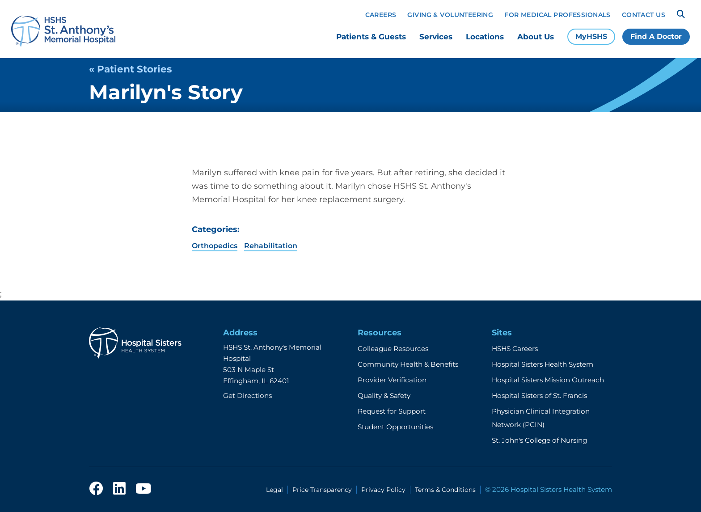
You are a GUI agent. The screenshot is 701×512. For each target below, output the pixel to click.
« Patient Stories (130, 69)
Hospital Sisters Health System (542, 364)
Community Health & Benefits (408, 364)
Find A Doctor (656, 36)
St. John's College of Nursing (539, 440)
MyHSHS (591, 36)
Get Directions (247, 395)
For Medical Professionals (557, 15)
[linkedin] (119, 489)
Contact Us (643, 15)
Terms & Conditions (445, 490)
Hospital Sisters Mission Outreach (548, 380)
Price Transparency (322, 490)
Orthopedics (214, 245)
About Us (535, 36)
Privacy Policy (383, 490)
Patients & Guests (371, 36)
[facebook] (96, 489)
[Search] (680, 14)
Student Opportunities (395, 427)
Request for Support (392, 411)
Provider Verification (392, 380)
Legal (274, 490)
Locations (485, 36)
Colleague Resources (393, 348)
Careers (381, 15)
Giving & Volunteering (450, 15)
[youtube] (143, 489)
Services (435, 36)
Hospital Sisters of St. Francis (539, 395)
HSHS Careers (515, 348)
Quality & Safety (384, 395)
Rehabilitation (270, 245)
